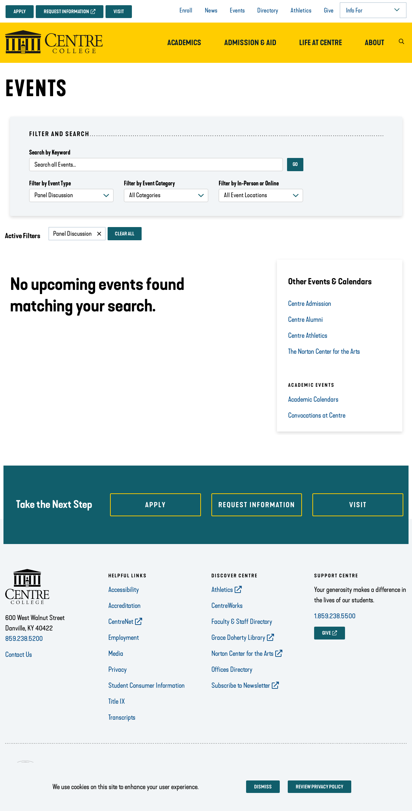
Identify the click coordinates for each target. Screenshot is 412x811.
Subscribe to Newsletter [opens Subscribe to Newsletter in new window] (240, 685)
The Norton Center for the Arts (324, 351)
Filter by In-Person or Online (249, 183)
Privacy (117, 669)
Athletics (301, 10)
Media (115, 653)
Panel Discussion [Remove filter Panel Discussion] (72, 233)
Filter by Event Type (50, 183)
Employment (123, 637)
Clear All (124, 234)
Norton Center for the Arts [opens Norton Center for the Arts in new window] (242, 653)
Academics (184, 42)
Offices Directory (231, 669)
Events (237, 10)
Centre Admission (309, 303)
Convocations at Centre (317, 415)
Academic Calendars (313, 399)
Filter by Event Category (149, 183)
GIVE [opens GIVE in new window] (326, 633)
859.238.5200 (24, 638)
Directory (267, 10)
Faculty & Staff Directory (241, 621)
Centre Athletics (307, 335)
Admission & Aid (250, 42)
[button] (401, 43)
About (374, 42)
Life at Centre (320, 42)
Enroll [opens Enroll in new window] (185, 10)
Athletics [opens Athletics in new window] (222, 589)
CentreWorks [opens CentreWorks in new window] (227, 605)
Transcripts (121, 717)
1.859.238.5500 (334, 616)
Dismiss (263, 787)
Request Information (66, 12)
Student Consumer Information (146, 685)
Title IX (116, 701)
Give (329, 10)
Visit (118, 12)
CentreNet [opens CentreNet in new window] (120, 621)
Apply (20, 12)
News (211, 10)
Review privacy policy (319, 787)
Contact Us (18, 654)
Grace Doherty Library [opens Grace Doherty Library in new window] (238, 637)
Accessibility (123, 589)
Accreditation (124, 605)
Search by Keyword (49, 152)
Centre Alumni (306, 319)
